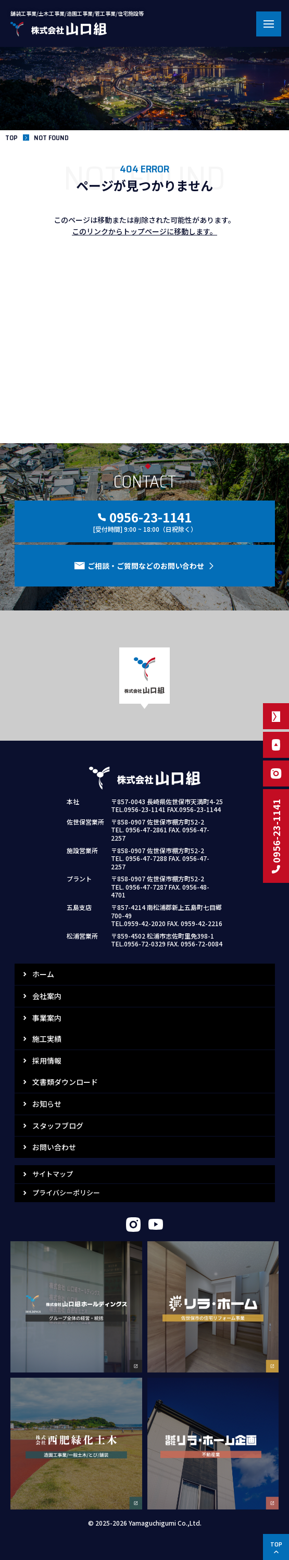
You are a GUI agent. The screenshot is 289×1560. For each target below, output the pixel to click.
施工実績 (46, 1038)
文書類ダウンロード (65, 1082)
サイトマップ (52, 1174)
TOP (11, 137)
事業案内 (46, 1018)
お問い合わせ (54, 1147)
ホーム (43, 974)
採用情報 (46, 1060)
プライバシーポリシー (66, 1192)
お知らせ (46, 1104)
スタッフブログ (57, 1125)
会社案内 (46, 996)
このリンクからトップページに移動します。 (144, 231)
